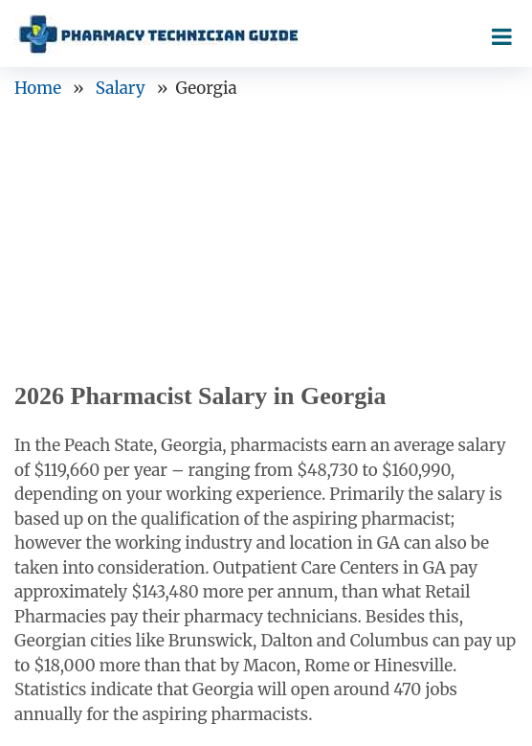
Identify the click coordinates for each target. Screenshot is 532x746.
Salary (120, 88)
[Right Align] (502, 32)
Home (37, 88)
